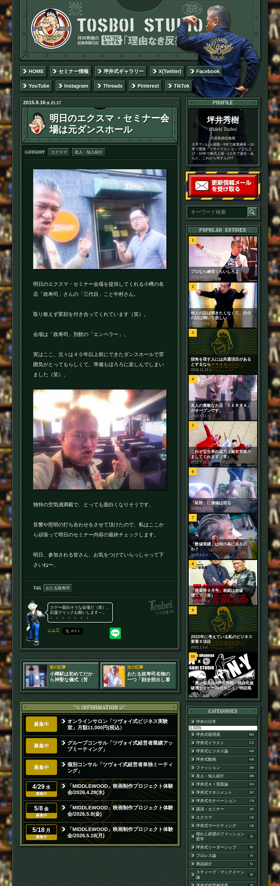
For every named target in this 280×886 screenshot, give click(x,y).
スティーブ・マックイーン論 (225, 874)
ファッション (225, 767)
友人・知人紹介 (89, 152)
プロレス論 (225, 855)
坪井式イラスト (225, 743)
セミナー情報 (74, 71)
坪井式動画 (225, 759)
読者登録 (256, 195)
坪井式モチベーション (225, 801)
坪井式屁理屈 (225, 734)
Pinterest (148, 86)
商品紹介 (225, 864)
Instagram (76, 86)
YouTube (39, 86)
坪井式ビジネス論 (225, 751)
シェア (54, 630)
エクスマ (59, 152)
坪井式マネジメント (225, 792)
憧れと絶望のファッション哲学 (225, 836)
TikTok (182, 86)
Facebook (208, 71)
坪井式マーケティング (225, 825)
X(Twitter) (170, 71)
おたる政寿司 (58, 588)
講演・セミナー (225, 809)
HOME (36, 71)
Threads (113, 86)
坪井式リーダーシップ (225, 847)
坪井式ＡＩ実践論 (225, 784)
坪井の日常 (206, 721)
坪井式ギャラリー (124, 71)
